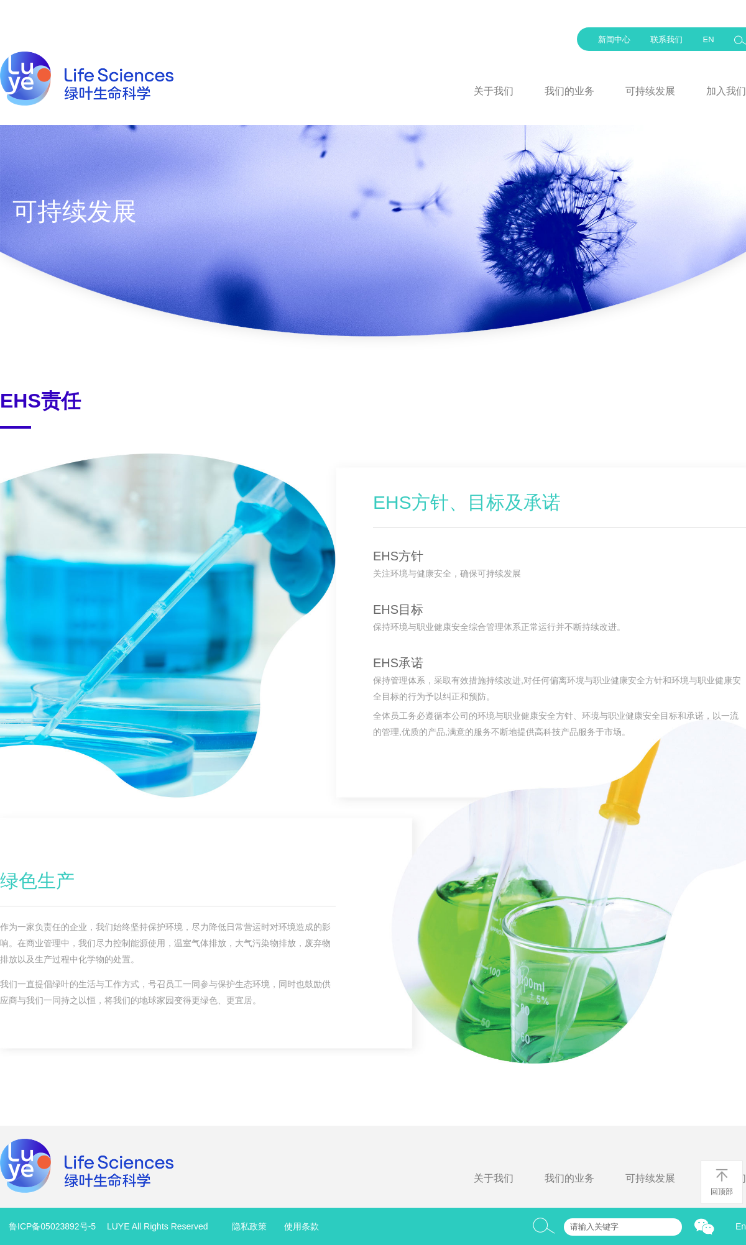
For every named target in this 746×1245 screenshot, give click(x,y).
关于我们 (493, 91)
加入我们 (726, 91)
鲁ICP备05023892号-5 (52, 1226)
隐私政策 (249, 1226)
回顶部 (722, 1182)
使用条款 (301, 1226)
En (740, 1226)
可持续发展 (650, 91)
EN (708, 39)
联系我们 (666, 39)
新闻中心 (614, 39)
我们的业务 (569, 91)
